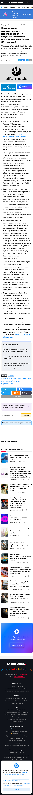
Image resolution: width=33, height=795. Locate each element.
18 (25, 562)
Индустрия (4, 24)
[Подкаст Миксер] (23, 669)
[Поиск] (30, 2)
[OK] (26, 669)
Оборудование (14, 479)
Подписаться (17, 645)
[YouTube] (13, 669)
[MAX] (9, 669)
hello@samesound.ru (22, 674)
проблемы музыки (8, 384)
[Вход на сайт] (27, 2)
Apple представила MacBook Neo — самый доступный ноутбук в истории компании (21, 531)
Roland (12, 375)
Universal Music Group (9, 378)
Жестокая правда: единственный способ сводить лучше (18, 518)
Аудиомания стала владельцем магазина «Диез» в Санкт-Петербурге (20, 544)
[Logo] (16, 2)
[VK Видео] (16, 669)
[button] (19, 60)
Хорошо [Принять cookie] (16, 789)
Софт (10, 24)
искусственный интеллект (11, 381)
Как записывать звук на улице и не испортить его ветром (19, 457)
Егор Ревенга (15, 24)
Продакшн (12, 461)
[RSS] (30, 669)
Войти (26, 415)
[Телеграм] (2, 669)
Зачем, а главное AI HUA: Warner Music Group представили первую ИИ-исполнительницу (16, 365)
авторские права (25, 378)
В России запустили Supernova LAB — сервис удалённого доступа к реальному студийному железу (19, 611)
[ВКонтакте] (6, 669)
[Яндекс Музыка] (19, 669)
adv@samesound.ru (19, 676)
